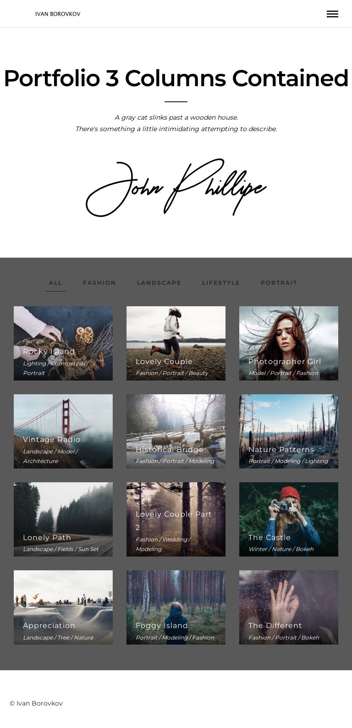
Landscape (159, 282)
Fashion (99, 282)
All (55, 282)
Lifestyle (221, 282)
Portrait (279, 282)
